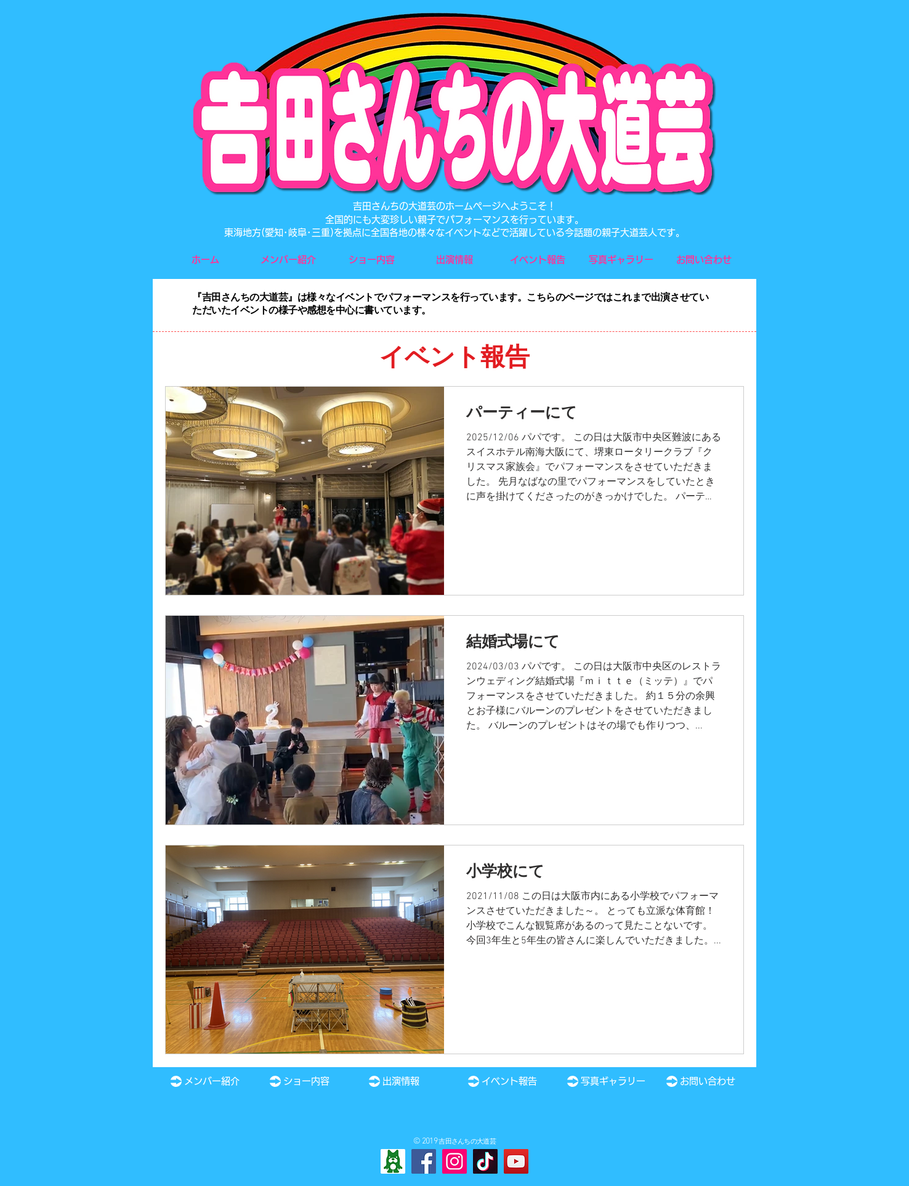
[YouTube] (516, 1161)
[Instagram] (454, 1161)
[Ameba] (393, 1161)
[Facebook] (423, 1161)
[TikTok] (485, 1161)
